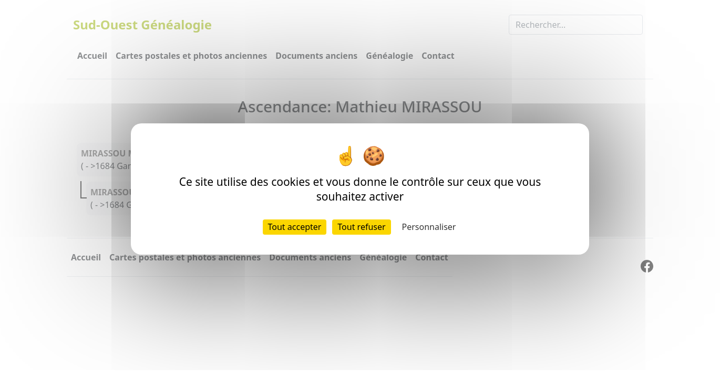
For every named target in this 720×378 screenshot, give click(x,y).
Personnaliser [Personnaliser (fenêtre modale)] (429, 227)
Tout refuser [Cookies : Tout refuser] (361, 227)
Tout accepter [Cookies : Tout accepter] (295, 227)
